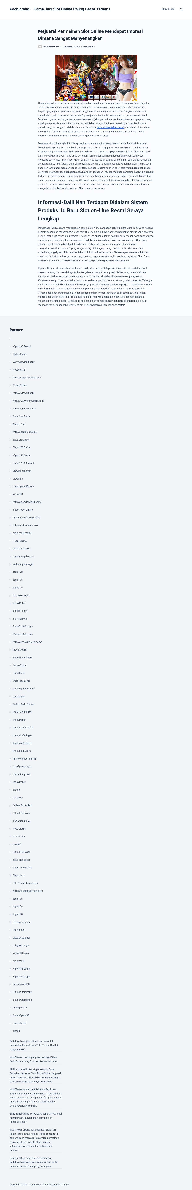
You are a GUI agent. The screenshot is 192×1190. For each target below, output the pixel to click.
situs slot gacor (21, 859)
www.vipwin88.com (23, 361)
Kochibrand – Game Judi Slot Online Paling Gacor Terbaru (60, 9)
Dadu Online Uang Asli (22, 1061)
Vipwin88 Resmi (22, 346)
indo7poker (19, 929)
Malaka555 (19, 424)
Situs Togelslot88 (22, 867)
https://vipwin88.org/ (24, 408)
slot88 (16, 789)
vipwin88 (18, 478)
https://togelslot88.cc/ (25, 431)
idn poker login (21, 595)
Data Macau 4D (21, 680)
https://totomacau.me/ (25, 525)
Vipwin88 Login (21, 968)
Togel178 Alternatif (23, 463)
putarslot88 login (22, 735)
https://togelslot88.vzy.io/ (27, 377)
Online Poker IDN (22, 805)
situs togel (18, 961)
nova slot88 (19, 828)
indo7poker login (22, 766)
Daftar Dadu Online (23, 704)
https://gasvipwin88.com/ (27, 502)
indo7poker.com (22, 750)
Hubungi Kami (168, 9)
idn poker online (21, 922)
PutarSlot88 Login (23, 626)
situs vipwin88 (21, 439)
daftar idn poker (21, 774)
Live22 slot (19, 836)
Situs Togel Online (23, 509)
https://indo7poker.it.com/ (27, 642)
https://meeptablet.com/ (110, 127)
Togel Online (20, 540)
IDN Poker (50, 1089)
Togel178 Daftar (22, 447)
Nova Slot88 (19, 649)
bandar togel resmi (23, 556)
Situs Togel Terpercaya (25, 883)
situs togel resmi (22, 533)
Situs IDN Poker (21, 813)
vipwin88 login (21, 953)
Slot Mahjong (20, 618)
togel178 (18, 571)
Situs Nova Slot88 (22, 657)
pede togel (19, 696)
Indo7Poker (19, 603)
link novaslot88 (21, 984)
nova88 (17, 844)
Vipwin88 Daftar (22, 455)
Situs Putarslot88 (22, 992)
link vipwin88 (20, 1007)
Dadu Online (19, 665)
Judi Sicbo (18, 673)
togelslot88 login (22, 743)
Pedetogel (15, 1041)
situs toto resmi (21, 548)
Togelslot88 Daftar (23, 727)
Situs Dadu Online (40, 1073)
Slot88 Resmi (20, 610)
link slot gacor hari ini (24, 758)
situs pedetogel (21, 937)
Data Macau (19, 354)
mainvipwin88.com (23, 486)
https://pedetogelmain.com (28, 890)
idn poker (18, 797)
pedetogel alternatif (23, 688)
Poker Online (20, 385)
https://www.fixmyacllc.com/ (29, 400)
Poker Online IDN (22, 711)
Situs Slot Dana (21, 416)
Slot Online (89, 47)
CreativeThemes (60, 1184)
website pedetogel (23, 564)
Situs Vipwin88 (21, 1015)
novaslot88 (19, 369)
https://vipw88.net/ (23, 393)
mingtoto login (21, 945)
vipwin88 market (22, 470)
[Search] (181, 9)
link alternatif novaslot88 (26, 517)
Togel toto (18, 875)
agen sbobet (20, 1023)
